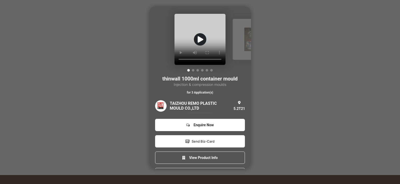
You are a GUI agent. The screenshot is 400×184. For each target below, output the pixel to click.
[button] (188, 70)
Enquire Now (200, 125)
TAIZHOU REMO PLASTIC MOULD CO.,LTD (193, 106)
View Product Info (200, 158)
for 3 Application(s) (200, 92)
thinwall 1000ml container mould (200, 79)
